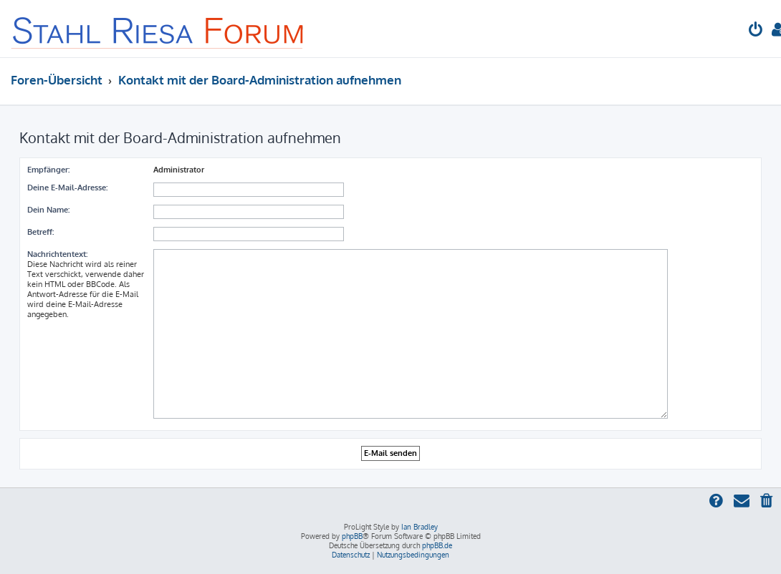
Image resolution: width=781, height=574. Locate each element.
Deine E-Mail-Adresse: (67, 188)
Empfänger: (48, 170)
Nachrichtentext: (57, 254)
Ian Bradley (419, 526)
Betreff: (40, 232)
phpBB (352, 536)
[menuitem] (756, 31)
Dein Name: (48, 210)
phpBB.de (437, 545)
